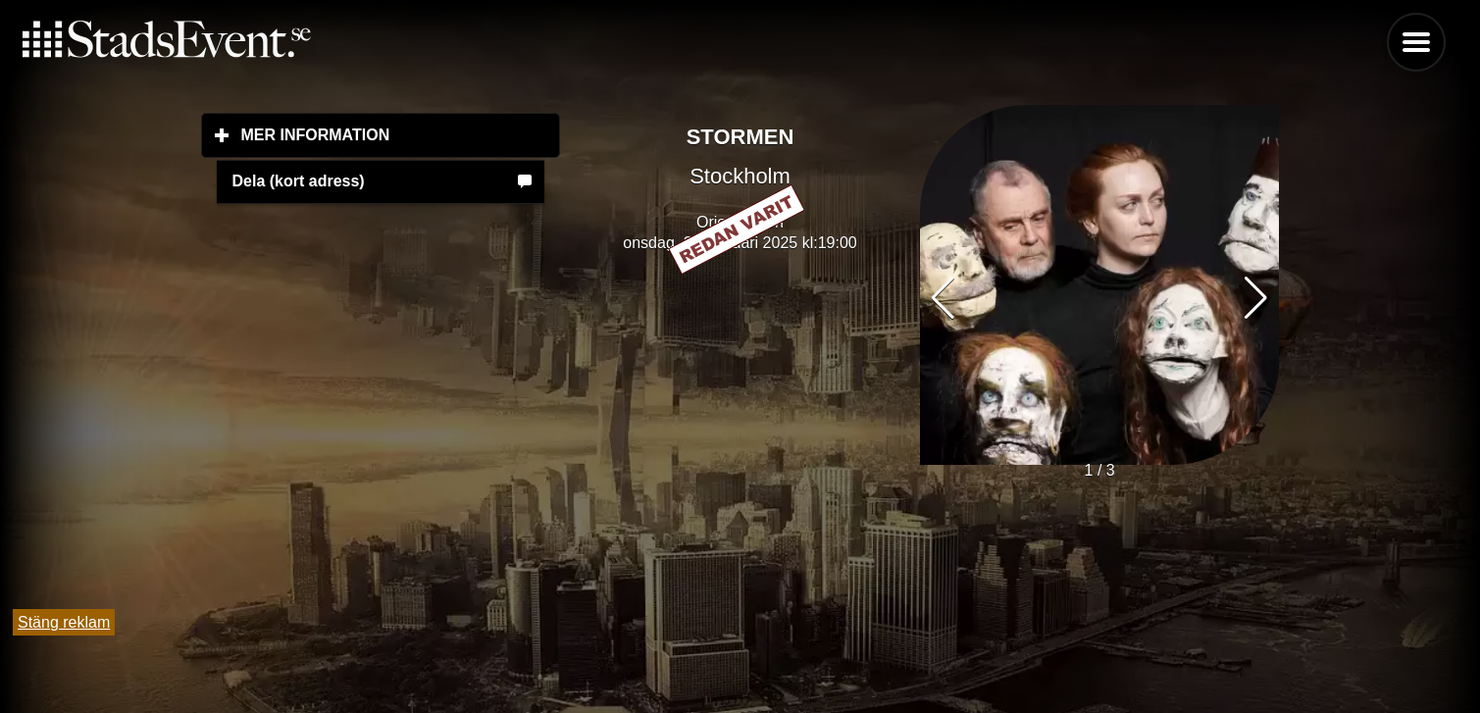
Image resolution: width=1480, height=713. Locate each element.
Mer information (401, 134)
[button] (1256, 298)
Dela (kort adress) (298, 181)
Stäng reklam (64, 622)
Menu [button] (1416, 42)
